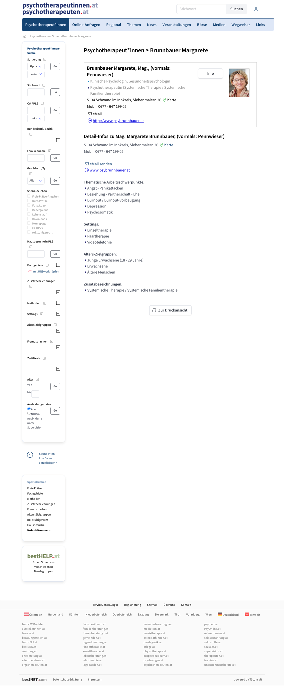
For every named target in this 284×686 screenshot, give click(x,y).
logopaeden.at (92, 665)
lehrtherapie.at (92, 660)
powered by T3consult (248, 680)
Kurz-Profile (40, 201)
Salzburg (143, 614)
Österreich (33, 615)
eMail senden (98, 164)
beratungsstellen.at (34, 638)
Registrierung (132, 605)
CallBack (37, 228)
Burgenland (55, 614)
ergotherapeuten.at (34, 665)
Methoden (33, 499)
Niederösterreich (96, 614)
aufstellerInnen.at (33, 629)
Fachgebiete (35, 494)
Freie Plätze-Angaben (45, 196)
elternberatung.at (33, 660)
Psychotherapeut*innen (45, 36)
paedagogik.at (153, 642)
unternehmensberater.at (220, 665)
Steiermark (161, 614)
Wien (209, 614)
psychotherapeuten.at (158, 665)
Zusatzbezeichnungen (41, 504)
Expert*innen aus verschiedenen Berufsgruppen (43, 565)
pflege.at (149, 647)
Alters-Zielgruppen (39, 514)
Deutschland (228, 615)
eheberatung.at (32, 656)
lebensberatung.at (94, 656)
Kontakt (186, 605)
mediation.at (152, 629)
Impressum (95, 680)
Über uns (169, 605)
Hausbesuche (35, 525)
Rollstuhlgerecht (37, 520)
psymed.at (211, 624)
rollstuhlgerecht (42, 232)
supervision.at (213, 651)
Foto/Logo (39, 206)
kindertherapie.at (94, 647)
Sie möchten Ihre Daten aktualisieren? (48, 458)
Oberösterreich (122, 614)
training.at (211, 660)
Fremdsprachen (37, 509)
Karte (168, 100)
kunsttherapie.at (93, 651)
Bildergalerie (40, 210)
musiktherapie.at (154, 633)
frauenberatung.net (95, 633)
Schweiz (252, 615)
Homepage (39, 224)
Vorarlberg (193, 614)
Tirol (177, 614)
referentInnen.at (214, 633)
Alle (33, 409)
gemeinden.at (91, 638)
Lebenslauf (39, 214)
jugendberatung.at (95, 642)
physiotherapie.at (155, 651)
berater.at (28, 633)
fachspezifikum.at (94, 624)
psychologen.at (153, 660)
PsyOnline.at (212, 629)
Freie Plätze (34, 488)
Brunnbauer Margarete (76, 36)
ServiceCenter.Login (105, 605)
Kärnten (74, 614)
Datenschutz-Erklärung (67, 680)
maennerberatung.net (158, 624)
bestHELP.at (29, 642)
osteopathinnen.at (156, 638)
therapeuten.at (214, 656)
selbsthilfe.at (212, 642)
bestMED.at (29, 647)
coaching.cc (29, 651)
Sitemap (152, 605)
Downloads (39, 219)
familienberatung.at (95, 629)
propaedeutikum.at (156, 656)
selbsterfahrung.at (216, 638)
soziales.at (211, 647)
